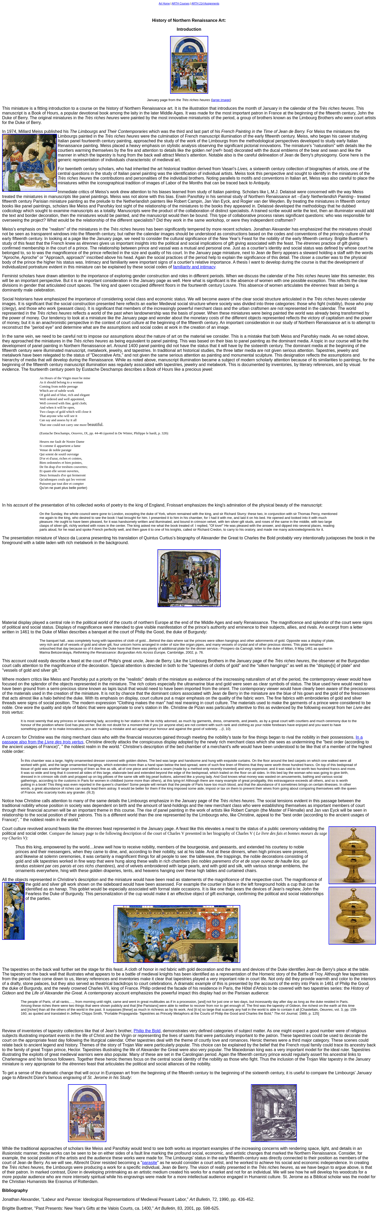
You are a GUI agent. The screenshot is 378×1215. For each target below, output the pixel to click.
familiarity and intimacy (194, 267)
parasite (149, 1162)
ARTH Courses (181, 3)
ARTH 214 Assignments (205, 3)
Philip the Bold (147, 1031)
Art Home (164, 3)
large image (221, 100)
